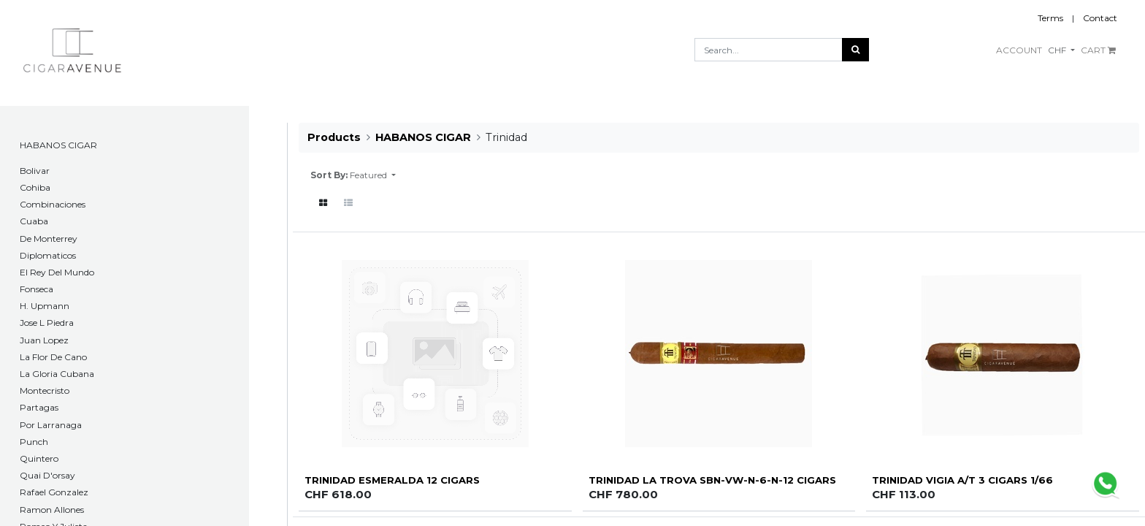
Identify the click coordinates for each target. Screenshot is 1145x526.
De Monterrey (48, 238)
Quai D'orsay (47, 475)
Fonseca (36, 288)
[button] (373, 175)
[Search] (855, 49)
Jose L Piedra (47, 322)
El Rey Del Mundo (57, 272)
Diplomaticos (48, 255)
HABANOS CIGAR (58, 145)
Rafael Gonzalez (54, 492)
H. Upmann (44, 305)
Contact (1100, 17)
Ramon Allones (52, 509)
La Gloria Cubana (57, 373)
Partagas (39, 407)
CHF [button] (1058, 50)
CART (1098, 50)
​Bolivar (35, 170)
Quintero (39, 458)
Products (334, 137)
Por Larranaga (51, 424)
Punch (34, 441)
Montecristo (44, 390)
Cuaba (34, 221)
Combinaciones (52, 204)
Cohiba (35, 187)
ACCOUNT (1019, 50)
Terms (1050, 17)
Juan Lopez (44, 340)
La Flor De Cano (53, 356)
